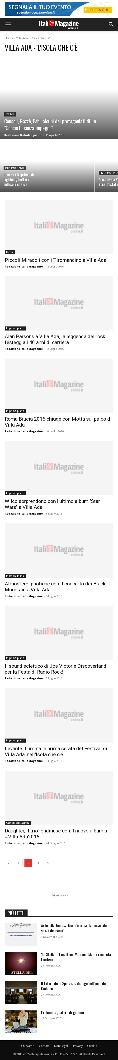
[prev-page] (9, 863)
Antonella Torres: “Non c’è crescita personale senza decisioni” (74, 928)
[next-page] (48, 863)
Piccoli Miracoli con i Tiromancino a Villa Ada (55, 260)
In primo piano (14, 168)
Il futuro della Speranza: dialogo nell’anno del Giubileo (74, 986)
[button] (8, 24)
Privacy (78, 1046)
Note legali (61, 1046)
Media (10, 252)
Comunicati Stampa (17, 822)
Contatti (44, 1046)
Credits (92, 1046)
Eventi (10, 114)
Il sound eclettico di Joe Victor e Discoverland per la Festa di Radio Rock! (55, 669)
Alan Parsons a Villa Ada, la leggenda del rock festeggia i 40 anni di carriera (55, 339)
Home (9, 38)
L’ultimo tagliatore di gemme (62, 1012)
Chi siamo (27, 1046)
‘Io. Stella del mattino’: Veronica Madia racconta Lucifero (76, 957)
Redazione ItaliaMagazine (24, 266)
